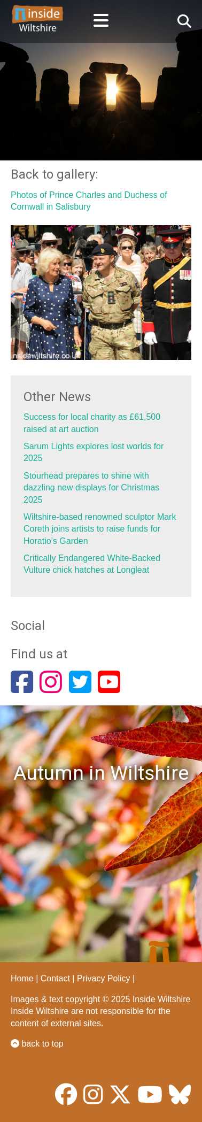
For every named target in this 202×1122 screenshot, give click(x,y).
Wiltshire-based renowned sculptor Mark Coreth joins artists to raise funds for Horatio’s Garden (100, 528)
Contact (55, 978)
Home (22, 978)
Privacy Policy (103, 978)
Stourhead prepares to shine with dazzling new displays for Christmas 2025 (91, 487)
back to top (37, 1043)
